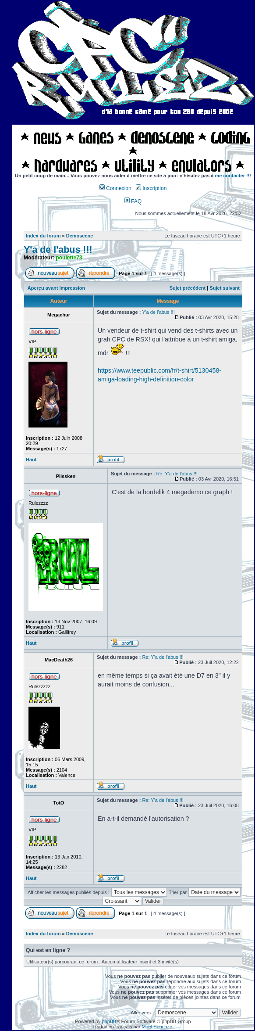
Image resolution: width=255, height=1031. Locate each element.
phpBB (109, 1021)
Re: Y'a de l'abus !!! (177, 473)
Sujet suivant (224, 288)
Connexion (115, 188)
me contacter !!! (233, 175)
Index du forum (43, 235)
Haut (31, 459)
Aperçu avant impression (56, 288)
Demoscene (79, 235)
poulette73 (69, 258)
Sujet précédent (188, 288)
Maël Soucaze (157, 1026)
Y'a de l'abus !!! (58, 249)
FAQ (133, 201)
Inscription (151, 188)
